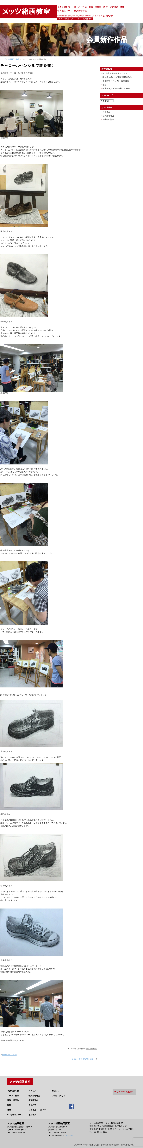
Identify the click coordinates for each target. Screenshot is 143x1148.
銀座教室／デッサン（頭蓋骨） (116, 74)
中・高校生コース (15, 1107)
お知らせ (83, 12)
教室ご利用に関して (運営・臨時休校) (107, 12)
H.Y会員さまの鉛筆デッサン (115, 67)
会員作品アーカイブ (59, 12)
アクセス (88, 7)
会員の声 (46, 12)
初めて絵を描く (38, 7)
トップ (2, 53)
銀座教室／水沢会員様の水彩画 (116, 82)
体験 (96, 7)
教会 (104, 78)
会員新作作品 (123, 7)
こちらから (69, 1128)
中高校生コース (108, 7)
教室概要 (73, 12)
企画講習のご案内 (9, 1048)
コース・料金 (54, 7)
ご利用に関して (58, 1088)
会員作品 (106, 105)
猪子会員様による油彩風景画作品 (117, 70)
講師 (80, 7)
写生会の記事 (108, 113)
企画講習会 (36, 12)
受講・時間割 (69, 7)
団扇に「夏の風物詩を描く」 (83, 1053)
